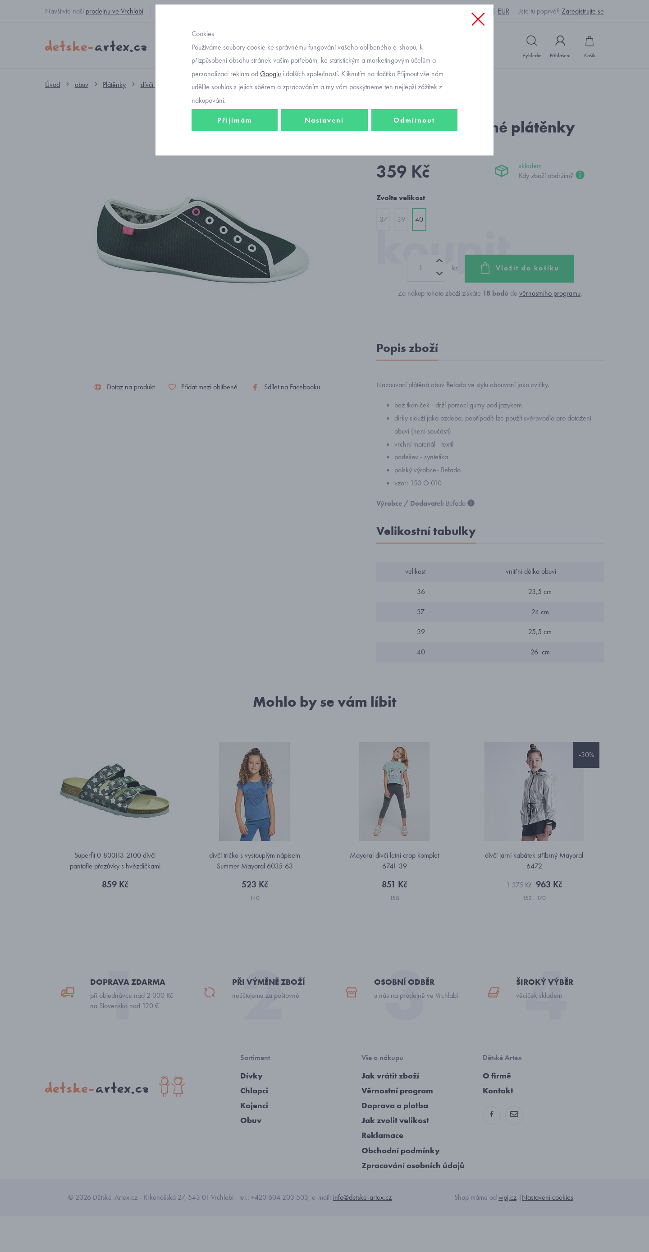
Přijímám (234, 183)
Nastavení (324, 183)
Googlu (270, 137)
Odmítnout (414, 183)
